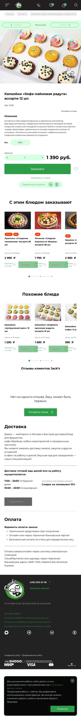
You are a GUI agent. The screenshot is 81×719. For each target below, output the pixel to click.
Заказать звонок (39, 622)
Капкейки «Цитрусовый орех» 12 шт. (17, 360)
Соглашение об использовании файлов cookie (27, 660)
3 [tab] (51, 295)
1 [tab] (29, 295)
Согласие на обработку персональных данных (27, 656)
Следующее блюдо (63, 27)
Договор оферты (12, 648)
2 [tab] (40, 295)
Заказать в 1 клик (40, 182)
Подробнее (16, 536)
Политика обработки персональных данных (26, 652)
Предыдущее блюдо (15, 27)
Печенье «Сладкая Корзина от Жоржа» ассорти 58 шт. (48, 259)
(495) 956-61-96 (38, 616)
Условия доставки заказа (57, 515)
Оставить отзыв (69, 115)
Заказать (38, 173)
